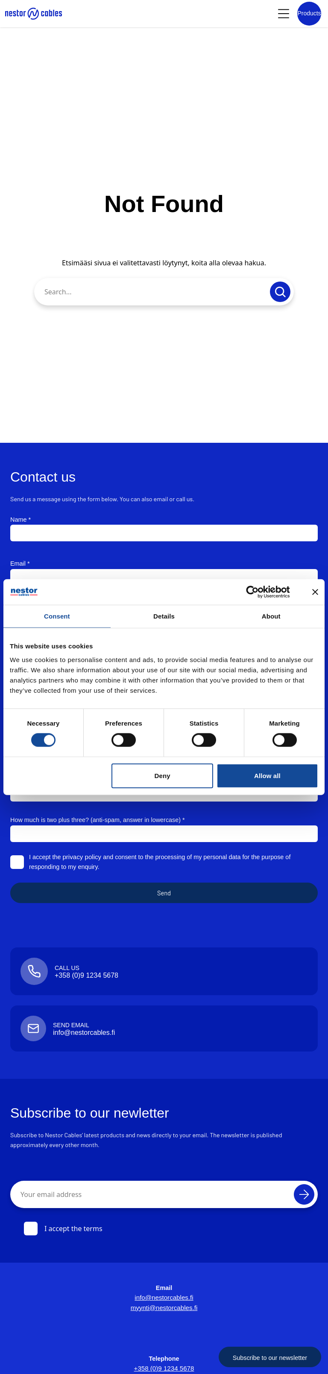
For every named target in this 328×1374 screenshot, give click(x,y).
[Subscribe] (304, 1194)
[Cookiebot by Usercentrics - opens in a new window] (259, 591)
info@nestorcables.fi (164, 1297)
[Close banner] (315, 592)
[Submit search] (280, 292)
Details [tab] (164, 615)
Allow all (267, 775)
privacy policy (80, 857)
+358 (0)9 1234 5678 (164, 1368)
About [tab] (271, 615)
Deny (162, 775)
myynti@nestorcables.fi (164, 1307)
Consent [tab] (57, 615)
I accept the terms (63, 1228)
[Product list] (309, 14)
